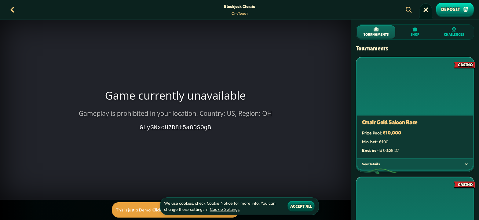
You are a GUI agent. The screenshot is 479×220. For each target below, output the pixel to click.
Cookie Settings (225, 209)
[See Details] (466, 164)
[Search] (408, 9)
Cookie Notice (220, 203)
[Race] (426, 9)
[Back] (12, 9)
